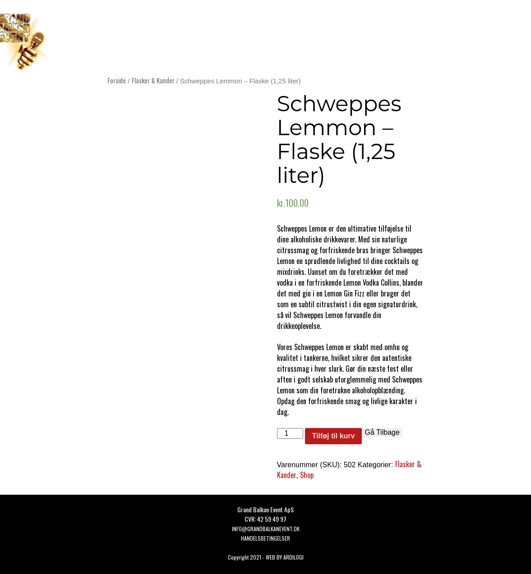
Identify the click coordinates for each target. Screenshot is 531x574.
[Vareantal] (290, 433)
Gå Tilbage (382, 432)
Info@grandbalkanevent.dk (266, 529)
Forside (116, 80)
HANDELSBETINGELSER (265, 538)
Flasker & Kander (153, 80)
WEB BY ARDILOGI (285, 557)
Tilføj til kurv (333, 436)
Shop (307, 474)
